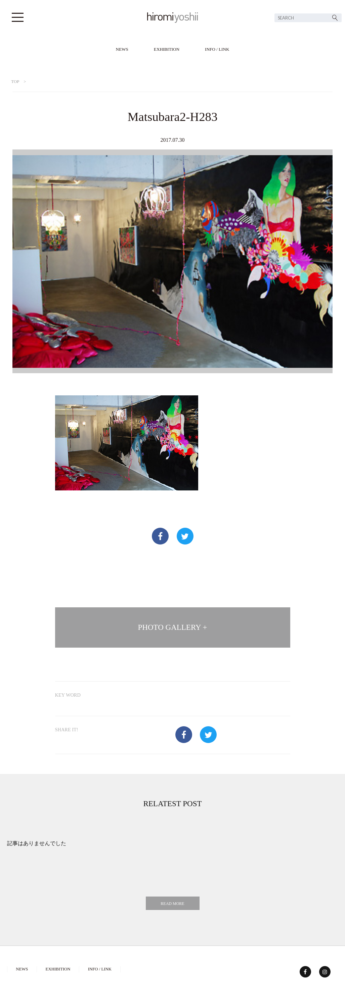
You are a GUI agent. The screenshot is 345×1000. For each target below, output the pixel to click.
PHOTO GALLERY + (172, 627)
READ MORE (172, 903)
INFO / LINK (217, 49)
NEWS (122, 49)
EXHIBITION (166, 49)
